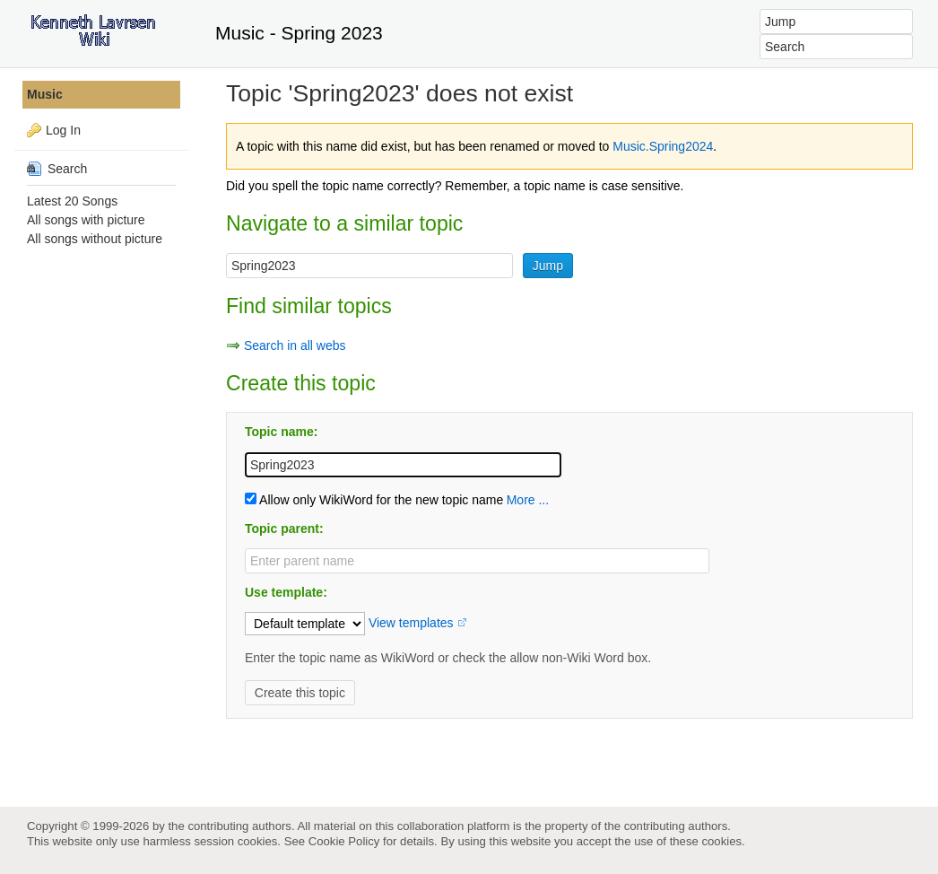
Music (45, 94)
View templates (411, 623)
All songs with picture (86, 220)
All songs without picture (94, 239)
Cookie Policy (344, 841)
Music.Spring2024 (662, 146)
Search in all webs (295, 345)
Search (57, 169)
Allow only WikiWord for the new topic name (374, 500)
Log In (63, 130)
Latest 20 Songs (72, 201)
